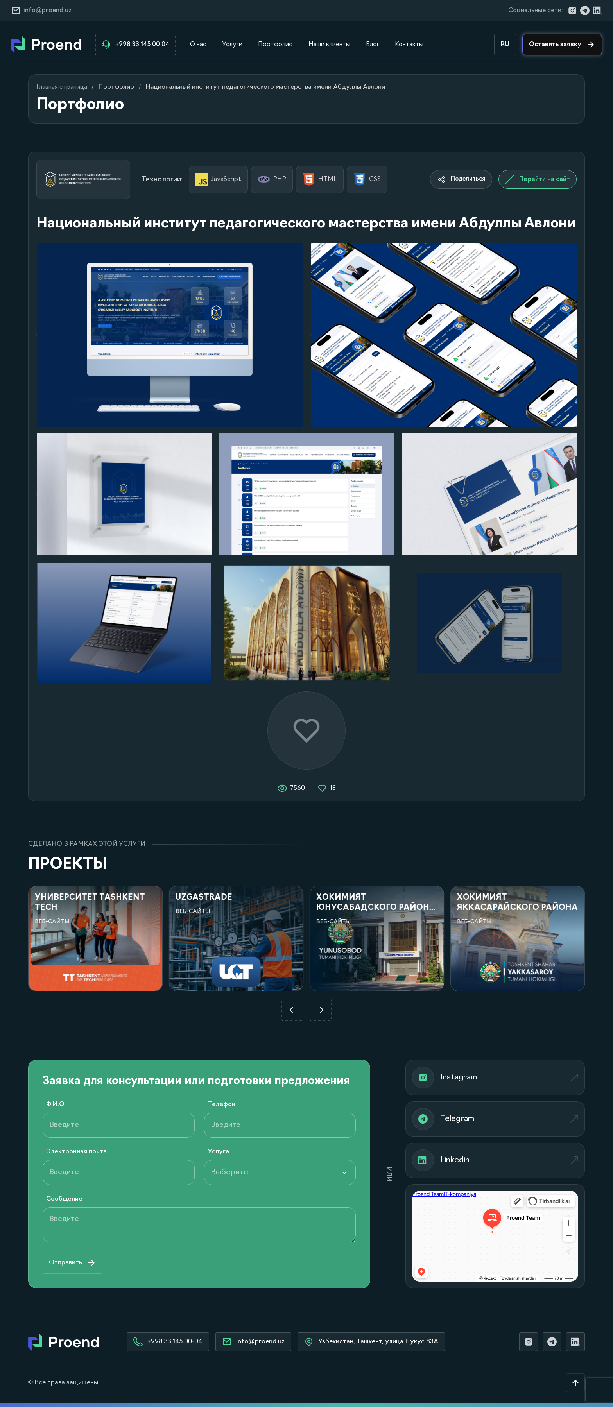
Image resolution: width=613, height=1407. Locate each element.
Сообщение (64, 1199)
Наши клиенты (329, 44)
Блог (372, 44)
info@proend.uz (41, 10)
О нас (198, 44)
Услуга (218, 1152)
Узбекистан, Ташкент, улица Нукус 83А (371, 1341)
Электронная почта (76, 1152)
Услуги (232, 44)
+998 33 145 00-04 (168, 1341)
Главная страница (61, 87)
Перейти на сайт (537, 179)
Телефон (221, 1104)
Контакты (409, 44)
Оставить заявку (562, 44)
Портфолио (275, 44)
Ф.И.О (55, 1104)
